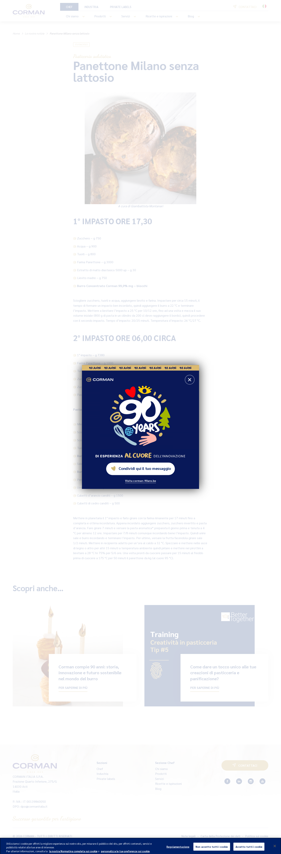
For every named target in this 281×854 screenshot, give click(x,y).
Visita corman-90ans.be (140, 481)
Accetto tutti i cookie (249, 848)
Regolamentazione (177, 848)
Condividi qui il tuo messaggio (141, 468)
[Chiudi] (274, 847)
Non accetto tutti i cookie (212, 848)
